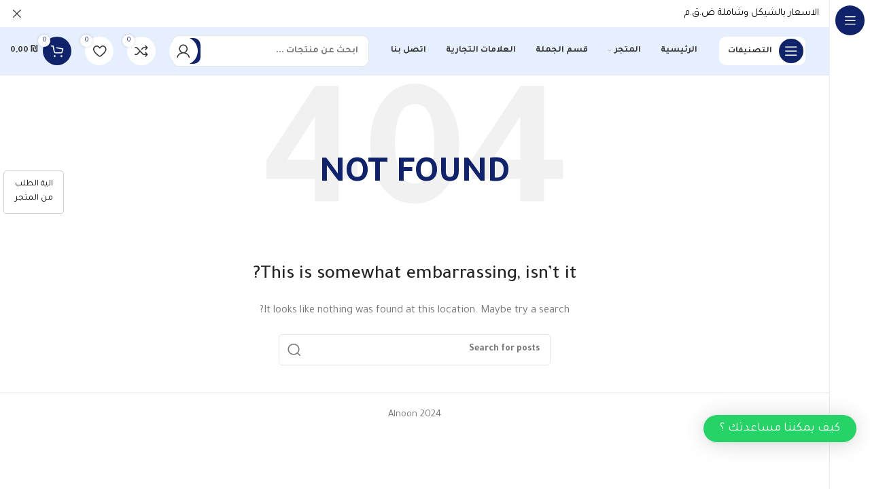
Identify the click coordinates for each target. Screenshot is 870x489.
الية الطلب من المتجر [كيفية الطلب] (34, 191)
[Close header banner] (17, 13)
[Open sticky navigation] (762, 51)
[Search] (270, 51)
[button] (779, 428)
